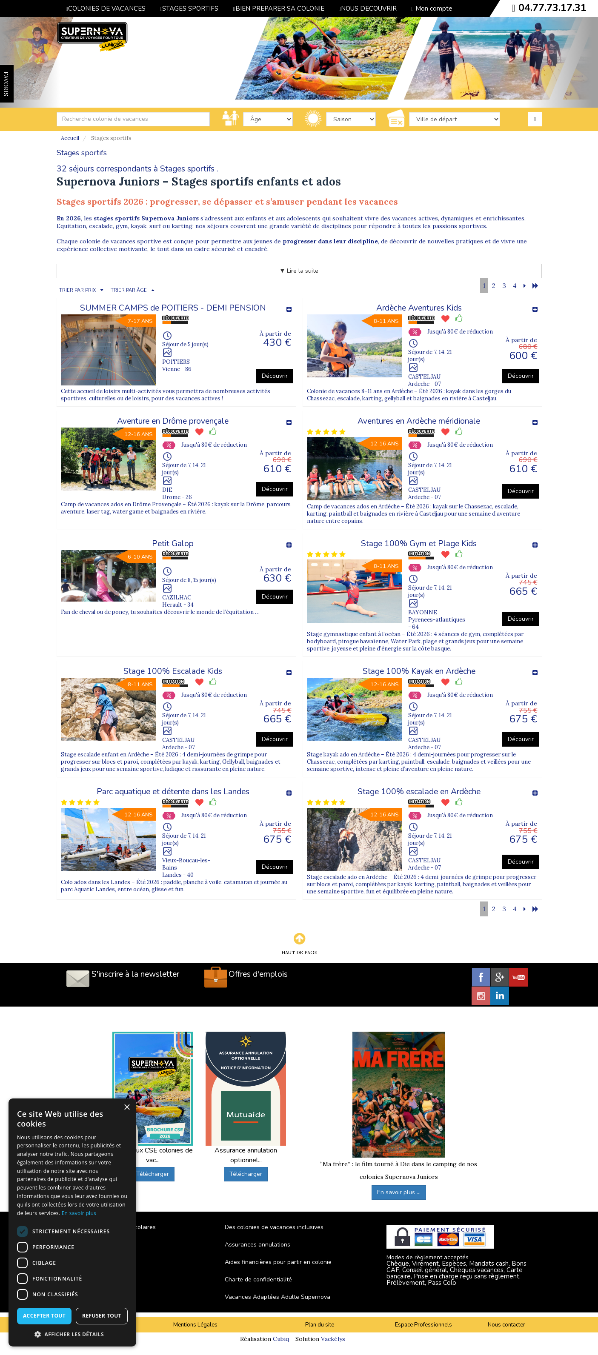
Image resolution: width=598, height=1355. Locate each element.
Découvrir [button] (275, 376)
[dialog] (72, 1222)
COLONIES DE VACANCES (106, 8)
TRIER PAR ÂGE (129, 290)
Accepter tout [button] (44, 1315)
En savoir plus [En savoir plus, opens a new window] (79, 1213)
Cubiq (281, 1339)
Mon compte (431, 8)
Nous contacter (506, 1325)
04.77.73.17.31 (552, 7)
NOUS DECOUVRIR (368, 8)
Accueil (70, 138)
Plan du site (319, 1325)
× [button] (126, 1107)
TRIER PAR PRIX (77, 290)
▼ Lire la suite (299, 271)
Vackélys (333, 1339)
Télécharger (152, 1174)
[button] (72, 1334)
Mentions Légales (195, 1325)
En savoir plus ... (399, 1192)
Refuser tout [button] (101, 1315)
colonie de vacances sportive (120, 241)
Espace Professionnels (423, 1325)
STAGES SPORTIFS (189, 8)
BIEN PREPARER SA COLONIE (278, 8)
